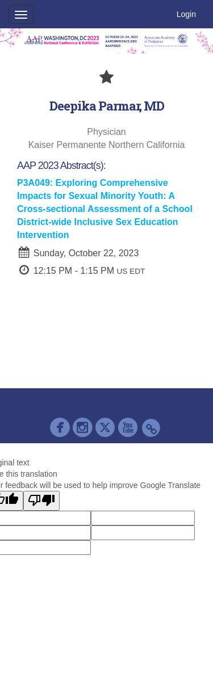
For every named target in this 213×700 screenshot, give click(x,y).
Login (186, 14)
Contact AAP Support (151, 396)
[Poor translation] (41, 501)
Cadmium (82, 396)
